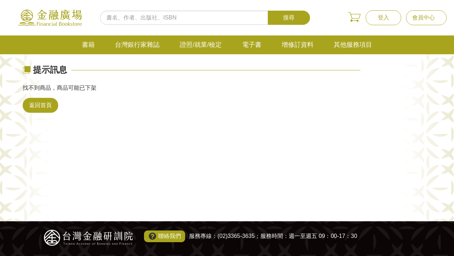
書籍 (88, 44)
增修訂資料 (298, 44)
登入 (383, 18)
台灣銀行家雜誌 (137, 44)
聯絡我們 (169, 236)
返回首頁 (40, 105)
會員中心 (423, 18)
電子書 (251, 44)
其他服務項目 (353, 44)
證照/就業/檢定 (201, 44)
